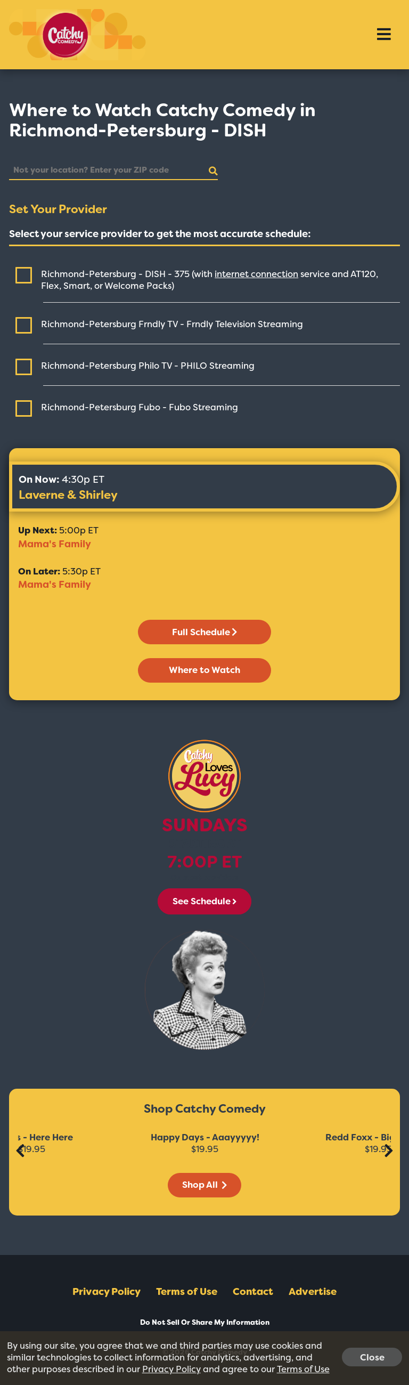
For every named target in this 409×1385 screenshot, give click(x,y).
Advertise (313, 1291)
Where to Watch (204, 670)
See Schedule (204, 901)
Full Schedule (204, 632)
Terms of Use (186, 1291)
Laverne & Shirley (68, 495)
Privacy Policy (106, 1291)
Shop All (204, 1184)
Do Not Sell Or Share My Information (204, 1322)
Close (372, 1357)
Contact (253, 1291)
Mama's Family (54, 544)
